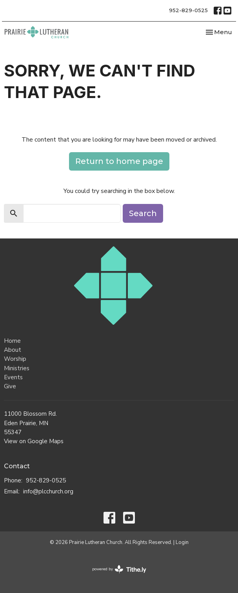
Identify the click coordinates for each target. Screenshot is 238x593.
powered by (119, 569)
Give (10, 386)
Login (182, 542)
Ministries (16, 368)
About (12, 350)
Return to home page (119, 161)
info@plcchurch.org (48, 491)
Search (143, 213)
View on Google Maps (34, 441)
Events (13, 377)
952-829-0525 (188, 10)
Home (12, 341)
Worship (15, 359)
